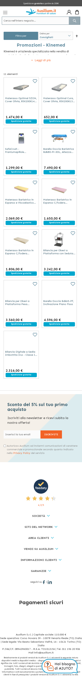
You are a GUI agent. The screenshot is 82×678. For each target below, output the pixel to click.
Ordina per (44, 33)
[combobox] (41, 21)
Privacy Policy (21, 453)
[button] (76, 36)
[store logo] (41, 11)
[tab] (41, 516)
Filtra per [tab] (20, 35)
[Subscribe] (51, 434)
